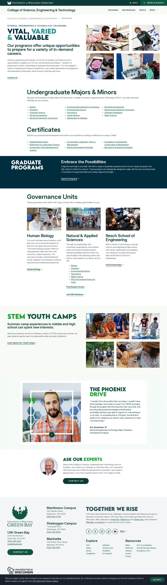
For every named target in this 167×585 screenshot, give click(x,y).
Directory (129, 549)
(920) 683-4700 (54, 517)
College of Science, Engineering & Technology (41, 10)
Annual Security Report (146, 549)
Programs (113, 10)
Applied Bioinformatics (39, 142)
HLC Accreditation (144, 546)
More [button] (153, 10)
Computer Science (37, 112)
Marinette (90, 523)
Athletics (106, 546)
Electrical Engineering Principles (80, 147)
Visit (87, 546)
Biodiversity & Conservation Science (45, 145)
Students (106, 552)
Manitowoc (125, 520)
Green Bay (115, 520)
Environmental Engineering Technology (83, 107)
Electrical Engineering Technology (44, 118)
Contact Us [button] (77, 481)
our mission (99, 523)
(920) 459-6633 (54, 533)
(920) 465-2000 (14, 542)
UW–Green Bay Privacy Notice (45, 581)
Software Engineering (113, 112)
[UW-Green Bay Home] (27, 3)
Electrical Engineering (38, 115)
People (142, 10)
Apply (133, 3)
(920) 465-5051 (53, 548)
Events (128, 554)
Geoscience (72, 112)
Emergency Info (143, 552)
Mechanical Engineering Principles (118, 147)
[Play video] (52, 434)
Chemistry (34, 110)
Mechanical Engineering (114, 107)
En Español (107, 554)
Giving (128, 557)
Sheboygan (139, 520)
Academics (90, 554)
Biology (33, 107)
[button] (13, 77)
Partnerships (129, 10)
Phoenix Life (108, 549)
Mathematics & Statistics (77, 118)
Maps (127, 546)
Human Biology (73, 115)
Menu (153, 3)
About (88, 552)
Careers (128, 552)
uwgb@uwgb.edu (14, 545)
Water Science (110, 115)
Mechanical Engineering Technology (119, 110)
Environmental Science (76, 110)
